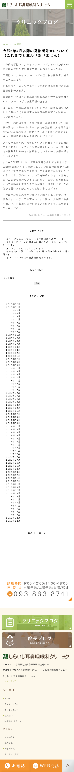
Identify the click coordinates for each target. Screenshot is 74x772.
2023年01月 (13, 380)
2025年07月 (13, 319)
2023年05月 (13, 371)
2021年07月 (13, 426)
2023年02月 (13, 377)
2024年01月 (13, 356)
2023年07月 (13, 368)
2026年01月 (13, 307)
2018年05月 (13, 511)
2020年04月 (13, 469)
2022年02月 (13, 408)
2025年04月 (13, 325)
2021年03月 (13, 438)
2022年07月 (13, 395)
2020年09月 (13, 456)
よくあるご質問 (12, 754)
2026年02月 (13, 304)
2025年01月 (13, 328)
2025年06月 (13, 322)
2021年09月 (13, 420)
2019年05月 (13, 493)
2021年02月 (13, 441)
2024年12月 (13, 331)
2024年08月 (13, 341)
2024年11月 (13, 335)
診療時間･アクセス (13, 721)
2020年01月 (13, 478)
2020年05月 (13, 466)
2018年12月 (13, 502)
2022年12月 (13, 383)
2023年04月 (13, 374)
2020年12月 (13, 447)
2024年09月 (13, 338)
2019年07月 (13, 490)
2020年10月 (13, 453)
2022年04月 (13, 401)
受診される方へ (12, 704)
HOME (7, 699)
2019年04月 (13, 496)
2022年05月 (13, 398)
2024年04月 (13, 347)
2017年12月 (13, 521)
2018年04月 (13, 514)
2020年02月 (13, 475)
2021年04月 (13, 435)
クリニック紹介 (12, 710)
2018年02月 (13, 518)
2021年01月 (13, 444)
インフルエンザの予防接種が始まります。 (30, 257)
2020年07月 (13, 460)
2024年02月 (13, 353)
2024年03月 (13, 350)
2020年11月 (13, 450)
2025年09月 (13, 316)
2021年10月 (13, 417)
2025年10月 (13, 313)
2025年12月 (13, 310)
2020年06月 (13, 463)
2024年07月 (13, 344)
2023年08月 (13, 365)
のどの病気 (10, 749)
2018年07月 (13, 508)
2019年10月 (13, 487)
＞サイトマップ (9, 681)
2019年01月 (13, 499)
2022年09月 (13, 389)
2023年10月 (13, 362)
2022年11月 (13, 386)
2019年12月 (13, 481)
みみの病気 (10, 737)
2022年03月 (13, 405)
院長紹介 (9, 716)
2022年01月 (13, 411)
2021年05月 (13, 432)
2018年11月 (13, 505)
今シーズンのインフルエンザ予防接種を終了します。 (36, 239)
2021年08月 (13, 423)
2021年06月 (13, 429)
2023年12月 (13, 359)
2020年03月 (13, 472)
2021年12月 (13, 414)
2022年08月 (13, 392)
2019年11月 (13, 484)
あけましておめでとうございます (25, 248)
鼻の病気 (9, 743)
